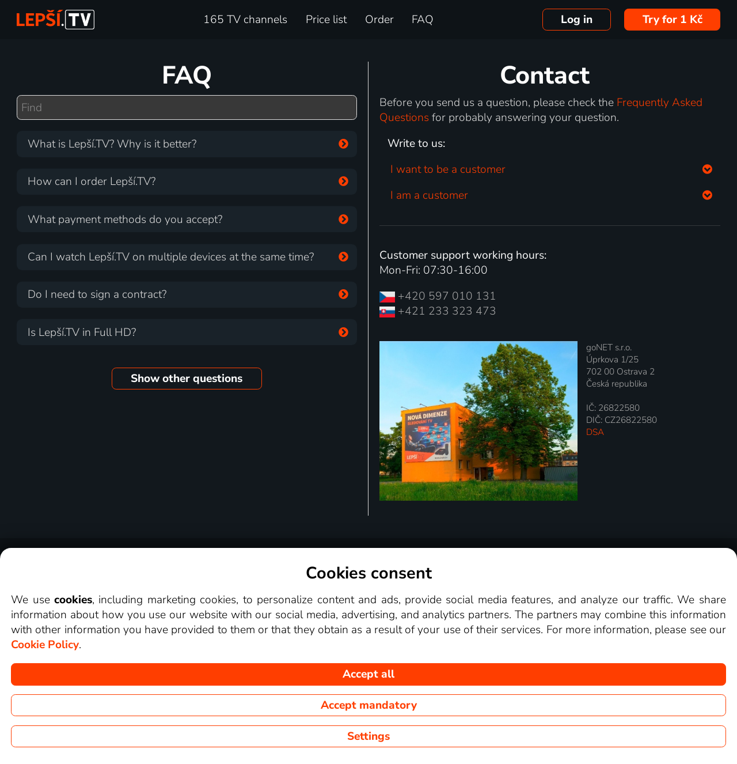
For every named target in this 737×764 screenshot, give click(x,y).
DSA (595, 432)
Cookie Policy (45, 644)
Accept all (368, 674)
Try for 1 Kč (672, 19)
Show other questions (186, 378)
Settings (368, 736)
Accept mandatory (369, 705)
